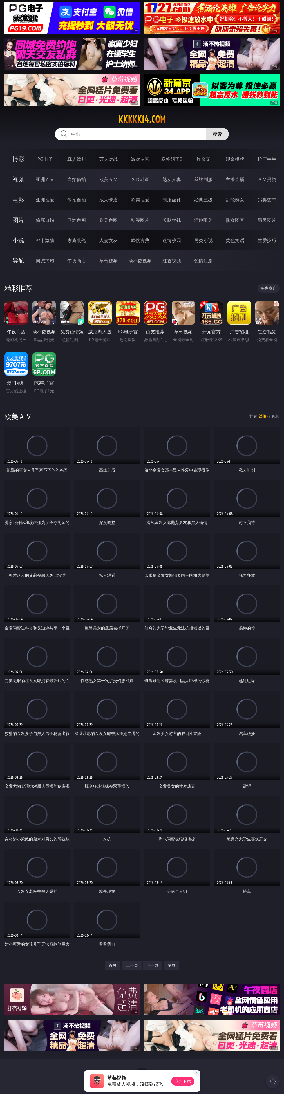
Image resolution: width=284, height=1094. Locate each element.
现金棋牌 (235, 159)
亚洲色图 (76, 220)
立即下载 (183, 1081)
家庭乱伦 (76, 240)
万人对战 (108, 159)
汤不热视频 (140, 260)
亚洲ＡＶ (45, 179)
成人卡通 (108, 199)
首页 (112, 965)
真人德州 (76, 159)
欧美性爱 (140, 199)
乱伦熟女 (235, 199)
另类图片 (267, 220)
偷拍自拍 (76, 199)
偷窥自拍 (45, 220)
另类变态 (267, 199)
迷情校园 (171, 240)
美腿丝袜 (171, 220)
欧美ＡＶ (108, 179)
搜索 (217, 134)
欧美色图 (108, 220)
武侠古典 (140, 240)
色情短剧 (203, 260)
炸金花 (203, 159)
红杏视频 (171, 260)
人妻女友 (108, 240)
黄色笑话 (235, 240)
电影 (18, 199)
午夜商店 (76, 260)
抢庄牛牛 (267, 159)
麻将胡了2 (171, 159)
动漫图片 (140, 220)
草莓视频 (108, 260)
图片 (18, 220)
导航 (18, 260)
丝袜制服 (203, 179)
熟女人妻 (171, 179)
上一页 (132, 965)
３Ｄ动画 (140, 179)
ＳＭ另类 (267, 179)
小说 (18, 240)
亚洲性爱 (45, 199)
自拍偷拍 (76, 179)
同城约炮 (45, 260)
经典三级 (203, 199)
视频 (18, 179)
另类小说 (203, 240)
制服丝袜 (171, 199)
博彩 (18, 159)
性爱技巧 (267, 240)
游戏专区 (140, 159)
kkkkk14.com (142, 119)
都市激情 (45, 240)
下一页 (152, 965)
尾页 (171, 965)
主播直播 (235, 179)
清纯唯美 (203, 220)
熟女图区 (235, 220)
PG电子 (45, 159)
